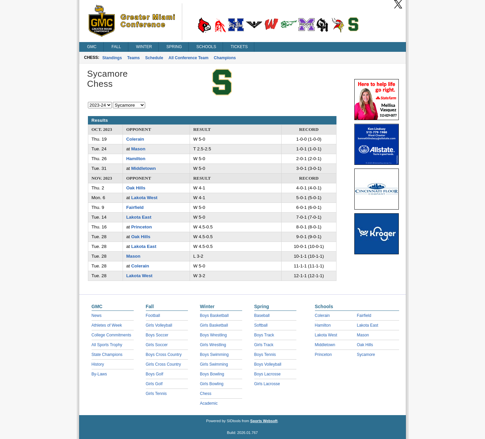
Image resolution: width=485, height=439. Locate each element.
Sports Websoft (264, 421)
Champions (225, 58)
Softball (261, 325)
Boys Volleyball (268, 364)
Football (153, 315)
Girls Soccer (157, 344)
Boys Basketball (214, 315)
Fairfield (135, 207)
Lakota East (139, 217)
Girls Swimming (214, 364)
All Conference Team (188, 58)
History (98, 364)
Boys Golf (154, 374)
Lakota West (144, 197)
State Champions (107, 354)
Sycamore (366, 354)
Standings (112, 58)
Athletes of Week (107, 325)
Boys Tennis (265, 354)
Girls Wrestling (213, 344)
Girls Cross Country (163, 364)
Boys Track (264, 335)
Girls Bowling (212, 383)
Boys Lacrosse (267, 374)
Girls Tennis (156, 393)
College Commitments (111, 335)
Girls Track (263, 344)
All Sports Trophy (107, 344)
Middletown (143, 168)
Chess (206, 393)
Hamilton (136, 158)
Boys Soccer (157, 335)
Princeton (141, 226)
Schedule (154, 58)
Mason (138, 148)
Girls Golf (154, 383)
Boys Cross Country (164, 354)
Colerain (135, 139)
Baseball (262, 315)
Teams (133, 58)
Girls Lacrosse (267, 383)
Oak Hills (136, 187)
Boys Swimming (214, 354)
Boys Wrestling (213, 335)
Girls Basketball (214, 325)
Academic (209, 403)
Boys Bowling (212, 374)
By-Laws (99, 374)
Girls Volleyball (159, 325)
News (97, 315)
